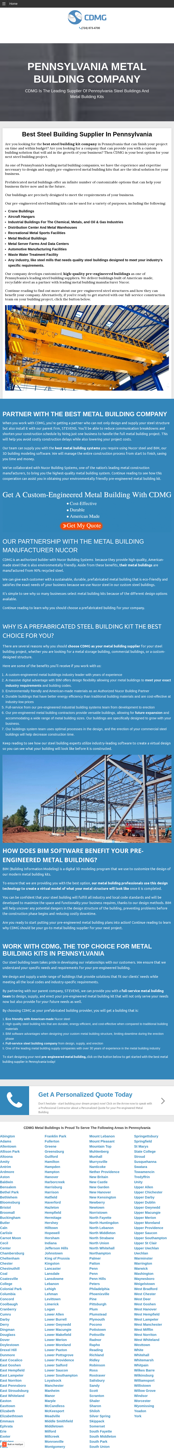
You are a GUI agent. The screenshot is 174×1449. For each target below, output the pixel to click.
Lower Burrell (56, 1319)
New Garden (99, 1187)
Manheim (52, 1391)
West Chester (145, 1294)
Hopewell (52, 1233)
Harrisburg (53, 1187)
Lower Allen (54, 1314)
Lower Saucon (56, 1370)
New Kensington (102, 1197)
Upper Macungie (147, 1212)
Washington (143, 1273)
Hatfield (51, 1197)
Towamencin (144, 1172)
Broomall (7, 1212)
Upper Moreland (147, 1223)
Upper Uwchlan (146, 1248)
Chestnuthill (10, 1268)
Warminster (143, 1258)
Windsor (141, 1396)
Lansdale (52, 1273)
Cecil (4, 1243)
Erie (3, 1431)
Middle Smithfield (59, 1421)
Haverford (53, 1202)
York (137, 1416)
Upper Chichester (148, 1192)
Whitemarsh (143, 1360)
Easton (5, 1401)
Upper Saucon (145, 1233)
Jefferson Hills (56, 1248)
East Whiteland (12, 1396)
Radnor (95, 1340)
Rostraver (97, 1375)
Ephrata (6, 1426)
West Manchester (148, 1324)
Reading (96, 1350)
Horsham (52, 1238)
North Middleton (102, 1233)
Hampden (52, 1167)
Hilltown (51, 1228)
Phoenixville (99, 1294)
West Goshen (145, 1304)
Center (5, 1248)
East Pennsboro (13, 1385)
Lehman (51, 1294)
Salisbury (97, 1380)
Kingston (52, 1263)
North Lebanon (101, 1228)
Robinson (97, 1365)
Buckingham (10, 1218)
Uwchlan (141, 1253)
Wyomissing (144, 1406)
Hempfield (53, 1212)
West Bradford (145, 1289)
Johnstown (54, 1253)
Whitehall (141, 1355)
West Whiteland (146, 1340)
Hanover (51, 1177)
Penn (93, 1268)
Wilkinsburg (143, 1375)
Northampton (100, 1253)
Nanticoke (97, 1167)
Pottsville (97, 1335)
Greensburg (54, 1151)
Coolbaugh (9, 1304)
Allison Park (10, 1151)
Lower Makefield (58, 1335)
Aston (5, 1177)
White (138, 1350)
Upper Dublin (144, 1202)
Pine (93, 1299)
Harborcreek (55, 1182)
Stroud (139, 1156)
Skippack (96, 1421)
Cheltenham (9, 1258)
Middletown (54, 1426)
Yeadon (140, 1411)
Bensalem (8, 1187)
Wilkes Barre (144, 1370)
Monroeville (54, 1441)
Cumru (5, 1314)
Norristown (98, 1212)
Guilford (51, 1156)
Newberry (97, 1202)
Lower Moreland (58, 1345)
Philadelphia (99, 1289)
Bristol (5, 1207)
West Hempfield (147, 1314)
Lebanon (52, 1284)
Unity (138, 1182)
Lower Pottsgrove (59, 1355)
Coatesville (9, 1279)
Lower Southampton (61, 1375)
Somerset (97, 1426)
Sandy (94, 1385)
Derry (4, 1324)
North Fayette (100, 1218)
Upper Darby (144, 1197)
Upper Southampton (150, 1238)
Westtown (142, 1345)
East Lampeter (11, 1375)
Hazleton (52, 1207)
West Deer (142, 1299)
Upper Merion (145, 1218)
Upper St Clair (145, 1243)
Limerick (52, 1304)
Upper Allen (143, 1187)
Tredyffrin (142, 1177)
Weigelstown (144, 1284)
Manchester (54, 1385)
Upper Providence (148, 1228)
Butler (5, 1223)
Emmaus (7, 1421)
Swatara (140, 1167)
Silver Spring (99, 1416)
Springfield (143, 1141)
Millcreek (52, 1436)
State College (145, 1151)
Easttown (7, 1406)
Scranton (96, 1396)
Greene (50, 1146)
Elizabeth (7, 1411)
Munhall (95, 1156)
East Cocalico (11, 1360)
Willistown (142, 1385)
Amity (5, 1162)
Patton (94, 1263)
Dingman (7, 1329)
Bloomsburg (10, 1202)
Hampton (52, 1172)
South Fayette (100, 1431)
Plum (93, 1309)
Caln (3, 1228)
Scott (93, 1391)
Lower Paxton (56, 1350)
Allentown (8, 1146)
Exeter (5, 1436)
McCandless (55, 1406)
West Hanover (145, 1309)
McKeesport (54, 1411)
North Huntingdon (104, 1223)
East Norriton (11, 1380)
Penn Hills (97, 1279)
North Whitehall (102, 1248)
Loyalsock (53, 1380)
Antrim (5, 1167)
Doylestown (9, 1345)
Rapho (94, 1345)
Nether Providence (104, 1172)
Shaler (94, 1401)
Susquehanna (145, 1162)
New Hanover (100, 1192)
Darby (5, 1319)
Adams (5, 1141)
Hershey (51, 1223)
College (6, 1284)
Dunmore (7, 1355)
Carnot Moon (10, 1238)
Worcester (142, 1401)
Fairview (7, 1441)
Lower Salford (56, 1365)
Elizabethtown (11, 1416)
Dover (5, 1340)
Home (13, 3)
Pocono (95, 1324)
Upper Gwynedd (147, 1207)
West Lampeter (146, 1319)
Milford (50, 1431)
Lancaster (53, 1268)
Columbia (7, 1294)
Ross (93, 1370)
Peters (94, 1284)
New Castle (98, 1182)
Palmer (95, 1258)
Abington (7, 1136)
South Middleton (102, 1436)
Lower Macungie (58, 1329)
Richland (96, 1355)
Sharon (95, 1406)
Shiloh (94, 1411)
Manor (50, 1396)
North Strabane (101, 1238)
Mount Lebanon (102, 1136)
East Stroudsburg (14, 1391)
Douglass (7, 1335)
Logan (50, 1309)
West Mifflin (143, 1329)
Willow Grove (145, 1391)
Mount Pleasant (102, 1141)
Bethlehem (8, 1197)
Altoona (6, 1156)
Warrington (143, 1263)
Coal (3, 1273)
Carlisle (6, 1233)
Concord (7, 1299)
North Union (99, 1243)
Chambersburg (12, 1253)
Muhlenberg (99, 1151)
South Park (98, 1441)
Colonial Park (11, 1289)
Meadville (52, 1416)
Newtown (96, 1207)
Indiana (51, 1243)
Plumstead (98, 1314)
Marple (50, 1401)
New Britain (98, 1177)
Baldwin (6, 1182)
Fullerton (52, 1141)
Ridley (94, 1360)
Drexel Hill (8, 1350)
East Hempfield (12, 1370)
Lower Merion (56, 1340)
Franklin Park (55, 1136)
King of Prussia (57, 1258)
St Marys (141, 1146)
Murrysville (98, 1162)
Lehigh (50, 1289)
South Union (99, 1446)
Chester (6, 1263)
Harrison (52, 1192)
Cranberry (8, 1309)
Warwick (141, 1268)
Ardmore (7, 1172)
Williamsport (144, 1380)
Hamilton (52, 1162)
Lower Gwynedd (58, 1324)
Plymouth (97, 1319)
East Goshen (10, 1365)
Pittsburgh (97, 1304)
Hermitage (53, 1218)
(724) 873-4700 (90, 28)
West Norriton (145, 1335)
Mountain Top (100, 1146)
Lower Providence (59, 1360)
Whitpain (141, 1365)
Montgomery (55, 1446)
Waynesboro (144, 1279)
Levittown (53, 1299)
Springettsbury (146, 1136)
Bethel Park (9, 1192)
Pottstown (97, 1329)
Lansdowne (54, 1279)
